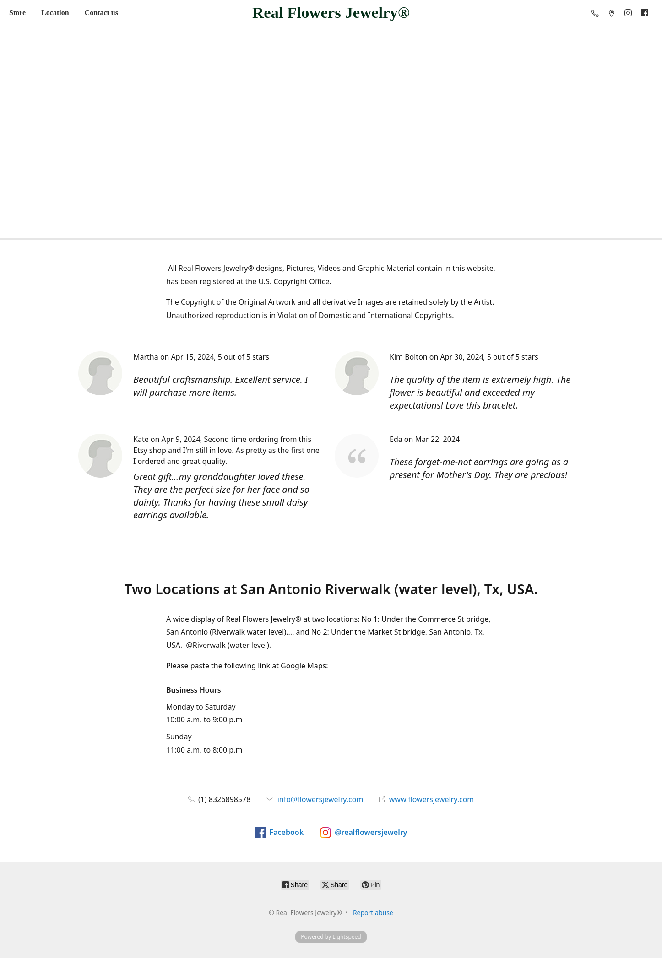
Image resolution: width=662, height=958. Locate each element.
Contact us (101, 12)
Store (17, 12)
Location (55, 12)
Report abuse (373, 912)
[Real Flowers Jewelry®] (331, 13)
